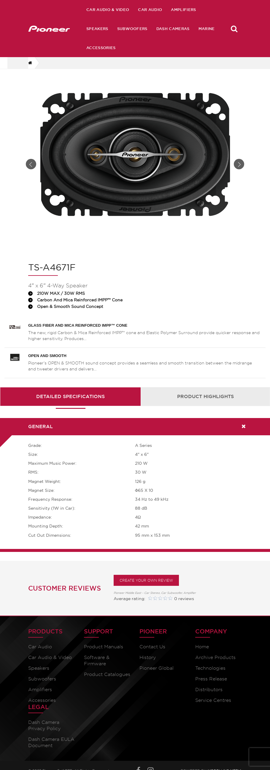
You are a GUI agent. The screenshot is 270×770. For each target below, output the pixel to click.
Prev (31, 168)
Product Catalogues (107, 682)
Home (202, 654)
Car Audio (150, 9)
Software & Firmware (96, 668)
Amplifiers (183, 9)
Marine (206, 28)
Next (239, 168)
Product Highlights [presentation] (205, 404)
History (147, 665)
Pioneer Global (156, 676)
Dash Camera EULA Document (51, 750)
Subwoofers (132, 28)
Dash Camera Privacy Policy (44, 733)
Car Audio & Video (107, 9)
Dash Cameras (173, 28)
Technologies (210, 676)
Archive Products (215, 665)
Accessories (101, 48)
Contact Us (152, 654)
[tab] (70, 404)
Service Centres (213, 708)
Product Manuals (103, 654)
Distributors (209, 697)
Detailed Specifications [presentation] (70, 404)
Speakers (97, 28)
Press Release (211, 686)
